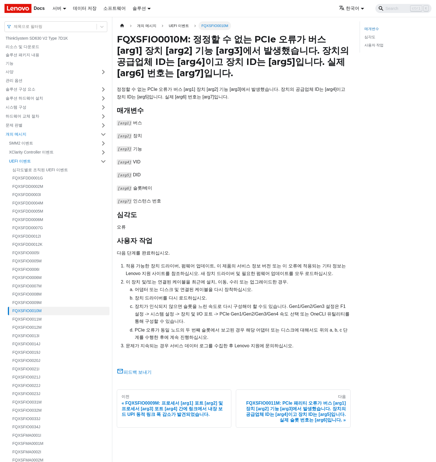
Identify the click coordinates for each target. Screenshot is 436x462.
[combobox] (14, 26)
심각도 (369, 37)
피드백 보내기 (134, 372)
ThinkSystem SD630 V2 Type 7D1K (37, 38)
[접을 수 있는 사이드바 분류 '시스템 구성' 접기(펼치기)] (103, 107)
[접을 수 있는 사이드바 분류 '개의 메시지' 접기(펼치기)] (103, 134)
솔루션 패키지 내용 (22, 55)
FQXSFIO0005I (25, 253)
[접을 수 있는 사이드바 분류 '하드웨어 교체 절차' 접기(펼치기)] (103, 116)
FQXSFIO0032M (27, 410)
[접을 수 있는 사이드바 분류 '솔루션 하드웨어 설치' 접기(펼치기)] (103, 98)
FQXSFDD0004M (27, 203)
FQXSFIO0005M (27, 261)
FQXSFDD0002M (27, 186)
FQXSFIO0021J (26, 377)
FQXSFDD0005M (27, 211)
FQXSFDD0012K (27, 244)
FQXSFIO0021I (25, 369)
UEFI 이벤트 (20, 161)
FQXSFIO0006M (27, 277)
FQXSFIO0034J (26, 427)
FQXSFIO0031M (27, 402)
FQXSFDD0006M (27, 219)
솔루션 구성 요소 (20, 89)
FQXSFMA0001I (26, 435)
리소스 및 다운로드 (22, 46)
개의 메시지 (16, 134)
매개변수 (371, 29)
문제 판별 (14, 125)
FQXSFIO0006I (25, 269)
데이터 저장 (85, 8)
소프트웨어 (114, 8)
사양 (9, 71)
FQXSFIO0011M (27, 319)
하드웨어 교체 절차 (22, 116)
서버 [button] (56, 8)
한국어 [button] (349, 8)
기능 (9, 63)
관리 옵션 (14, 80)
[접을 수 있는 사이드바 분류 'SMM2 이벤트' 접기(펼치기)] (103, 143)
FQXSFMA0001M (27, 443)
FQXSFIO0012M (27, 327)
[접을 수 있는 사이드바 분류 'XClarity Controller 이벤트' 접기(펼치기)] (103, 152)
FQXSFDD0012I (26, 236)
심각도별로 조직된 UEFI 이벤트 (40, 170)
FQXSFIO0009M (27, 302)
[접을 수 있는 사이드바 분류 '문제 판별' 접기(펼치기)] (103, 125)
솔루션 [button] (139, 8)
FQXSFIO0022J (26, 385)
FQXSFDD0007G (27, 228)
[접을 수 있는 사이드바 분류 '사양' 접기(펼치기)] (103, 71)
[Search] (403, 8)
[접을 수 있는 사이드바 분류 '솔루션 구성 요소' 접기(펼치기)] (103, 89)
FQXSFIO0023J (26, 393)
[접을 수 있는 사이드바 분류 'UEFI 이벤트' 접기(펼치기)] (103, 161)
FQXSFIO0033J (26, 418)
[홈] (122, 25)
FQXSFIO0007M (27, 286)
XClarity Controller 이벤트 (31, 152)
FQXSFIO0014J (26, 344)
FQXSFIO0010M (27, 310)
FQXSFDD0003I (26, 194)
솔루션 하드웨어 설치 (24, 98)
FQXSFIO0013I (25, 335)
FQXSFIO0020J (26, 360)
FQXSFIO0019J (26, 352)
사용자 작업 (374, 45)
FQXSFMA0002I (26, 452)
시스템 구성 (16, 107)
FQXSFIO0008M (27, 294)
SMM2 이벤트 (21, 143)
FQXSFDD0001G (27, 178)
